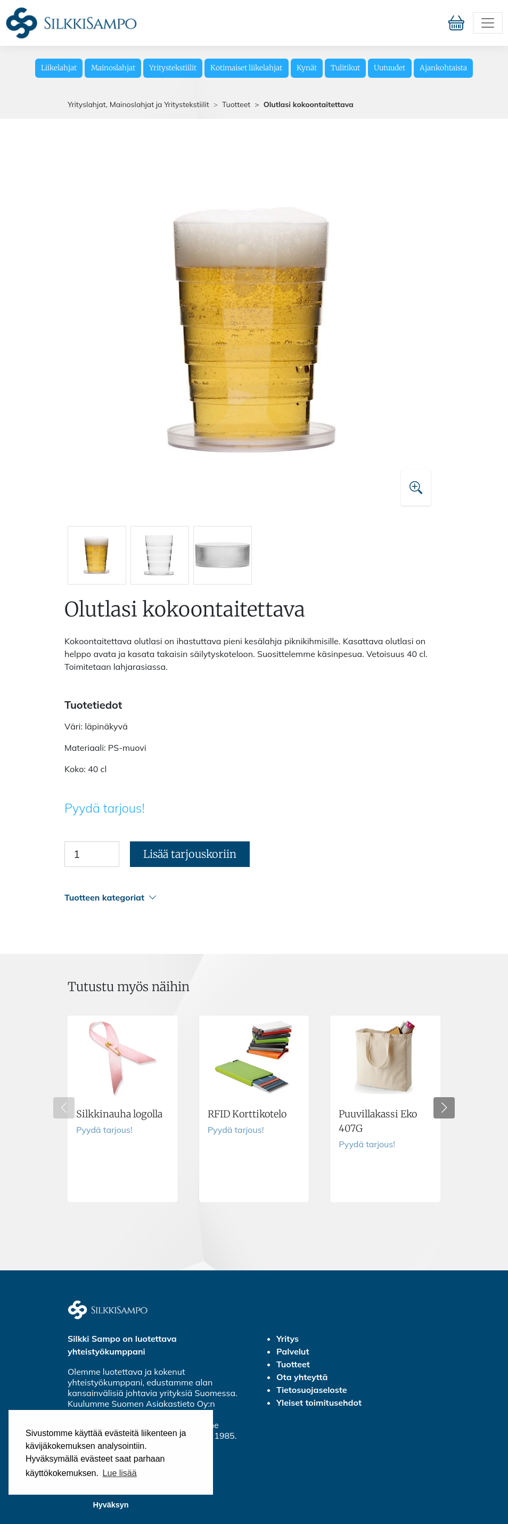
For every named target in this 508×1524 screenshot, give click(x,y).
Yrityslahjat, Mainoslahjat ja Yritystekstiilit (138, 104)
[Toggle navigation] (488, 23)
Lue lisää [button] (120, 1473)
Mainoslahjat (113, 67)
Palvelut (292, 1351)
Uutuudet (389, 67)
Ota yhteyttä (301, 1377)
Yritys (287, 1338)
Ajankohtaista (443, 67)
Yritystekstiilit (172, 67)
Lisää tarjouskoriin (189, 854)
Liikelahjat (59, 67)
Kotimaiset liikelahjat (246, 67)
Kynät (307, 67)
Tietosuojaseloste (311, 1389)
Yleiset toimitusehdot (319, 1402)
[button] (252, 898)
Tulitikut (345, 67)
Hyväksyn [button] (110, 1505)
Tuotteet (236, 104)
